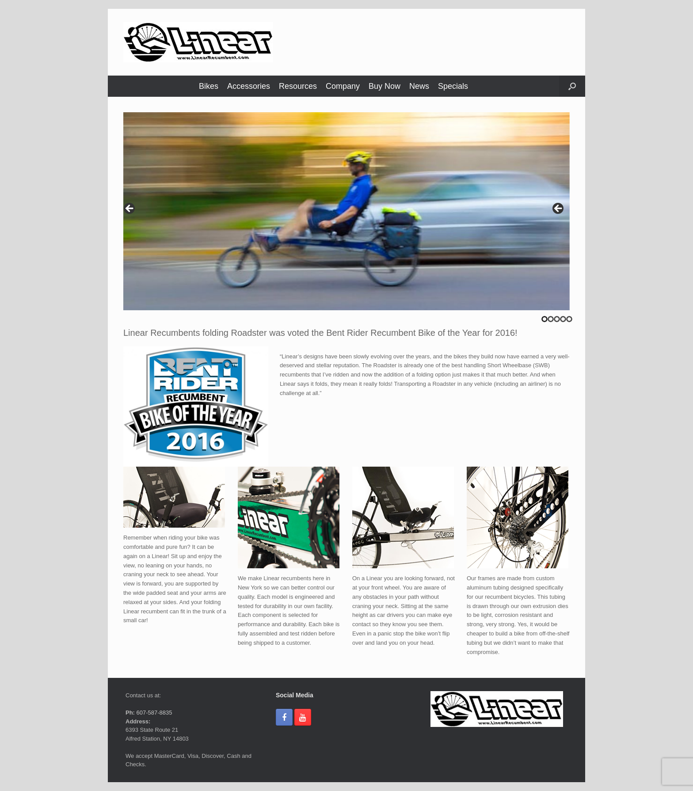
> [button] (558, 209)
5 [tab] (569, 319)
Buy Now (384, 86)
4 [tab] (563, 319)
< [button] (130, 209)
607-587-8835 (153, 712)
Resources (298, 86)
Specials (453, 86)
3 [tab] (557, 319)
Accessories (248, 86)
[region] (346, 211)
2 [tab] (551, 319)
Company (343, 86)
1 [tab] (544, 319)
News (419, 86)
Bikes (208, 86)
